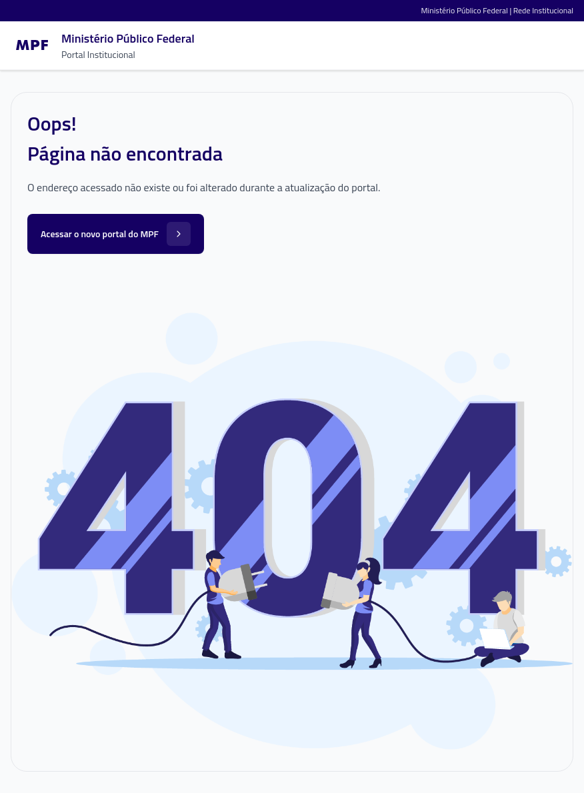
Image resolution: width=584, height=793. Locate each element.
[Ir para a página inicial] (103, 45)
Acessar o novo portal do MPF (116, 234)
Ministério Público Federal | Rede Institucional (497, 10)
